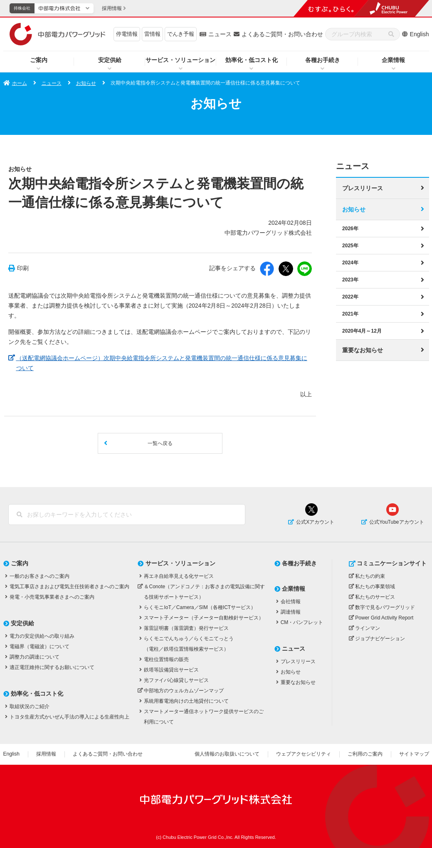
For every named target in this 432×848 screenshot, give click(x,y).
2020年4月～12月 (362, 330)
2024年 (350, 262)
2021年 (350, 313)
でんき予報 (180, 34)
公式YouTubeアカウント (396, 522)
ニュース (220, 34)
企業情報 (393, 60)
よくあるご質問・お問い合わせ (282, 34)
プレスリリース (362, 187)
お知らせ (86, 83)
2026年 (350, 228)
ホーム (19, 83)
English (419, 34)
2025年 (350, 245)
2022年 (350, 296)
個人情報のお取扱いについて (227, 754)
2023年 (350, 279)
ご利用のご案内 (365, 754)
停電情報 (127, 34)
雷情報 (152, 34)
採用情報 (46, 754)
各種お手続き (322, 60)
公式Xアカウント (315, 522)
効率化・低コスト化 (251, 60)
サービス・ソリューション (180, 60)
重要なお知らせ (362, 349)
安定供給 (109, 60)
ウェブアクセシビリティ (303, 754)
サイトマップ (414, 754)
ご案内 (38, 60)
